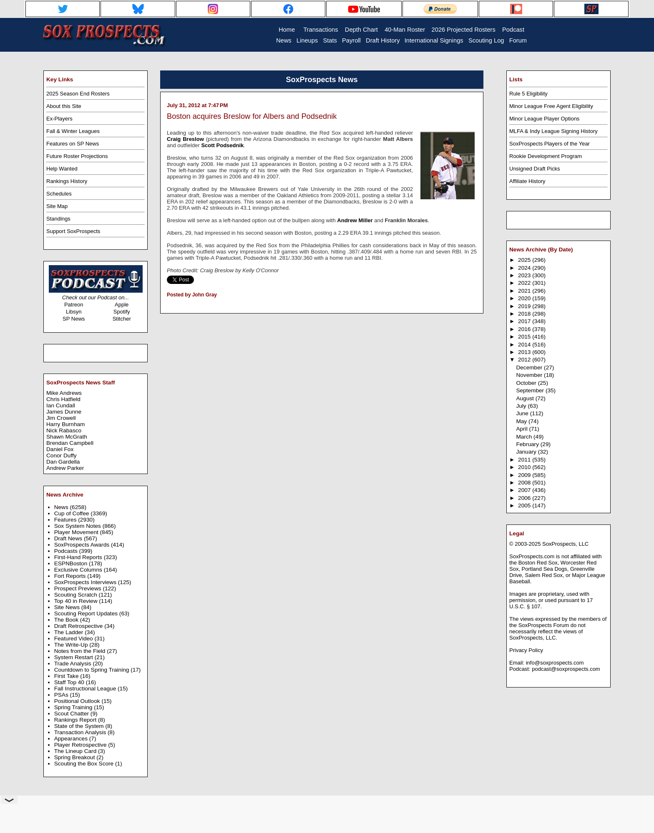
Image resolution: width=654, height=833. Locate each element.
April (522, 429)
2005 (525, 505)
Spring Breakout (75, 757)
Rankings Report (76, 720)
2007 (525, 490)
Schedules (59, 194)
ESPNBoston (71, 563)
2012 (525, 359)
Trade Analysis (73, 663)
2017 (525, 321)
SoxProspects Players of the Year (549, 144)
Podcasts (66, 551)
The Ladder (69, 632)
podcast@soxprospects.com (566, 669)
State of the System (80, 726)
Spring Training (74, 707)
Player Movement (77, 532)
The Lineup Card (76, 751)
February (528, 444)
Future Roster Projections (77, 156)
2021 (525, 291)
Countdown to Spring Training (92, 670)
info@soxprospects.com (555, 663)
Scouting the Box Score (84, 763)
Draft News (69, 538)
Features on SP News (72, 144)
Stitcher (122, 319)
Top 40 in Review (76, 601)
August (525, 398)
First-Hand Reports (79, 557)
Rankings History (66, 181)
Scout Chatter (72, 713)
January (527, 452)
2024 (525, 268)
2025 (525, 260)
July (522, 406)
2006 (525, 498)
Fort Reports (71, 576)
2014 (525, 344)
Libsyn (74, 312)
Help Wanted (62, 169)
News (62, 507)
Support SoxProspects (73, 231)
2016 (525, 329)
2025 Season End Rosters (78, 93)
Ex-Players (59, 118)
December (530, 367)
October (527, 383)
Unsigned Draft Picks (534, 169)
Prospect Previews (78, 588)
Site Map (57, 206)
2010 (525, 467)
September (531, 390)
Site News (67, 607)
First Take (67, 676)
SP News (74, 319)
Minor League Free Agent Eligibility (551, 106)
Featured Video (74, 638)
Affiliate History (527, 181)
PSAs (62, 695)
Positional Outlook (78, 701)
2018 (525, 314)
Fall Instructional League (86, 688)
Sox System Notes (78, 526)
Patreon (73, 304)
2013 (525, 352)
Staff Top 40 (70, 682)
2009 (525, 475)
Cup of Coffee (72, 513)
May (522, 421)
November (530, 375)
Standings (58, 219)
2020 (525, 298)
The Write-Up (72, 645)
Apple (121, 304)
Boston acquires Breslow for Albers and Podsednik (252, 116)
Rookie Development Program (545, 156)
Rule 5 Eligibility (528, 93)
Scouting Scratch (76, 595)
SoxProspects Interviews (86, 582)
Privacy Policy (526, 650)
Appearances (71, 738)
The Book (67, 620)
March (524, 437)
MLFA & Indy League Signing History (553, 131)
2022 (525, 283)
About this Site (63, 106)
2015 (525, 337)
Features (66, 520)
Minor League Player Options (544, 118)
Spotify (121, 312)
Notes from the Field (80, 651)
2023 (525, 275)
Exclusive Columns (79, 570)
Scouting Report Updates (86, 613)
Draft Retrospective (79, 626)
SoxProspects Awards (82, 545)
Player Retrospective (81, 745)
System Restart (74, 657)
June (523, 413)
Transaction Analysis (81, 732)
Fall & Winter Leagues (73, 131)
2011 (525, 460)
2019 (525, 306)
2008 (525, 482)
